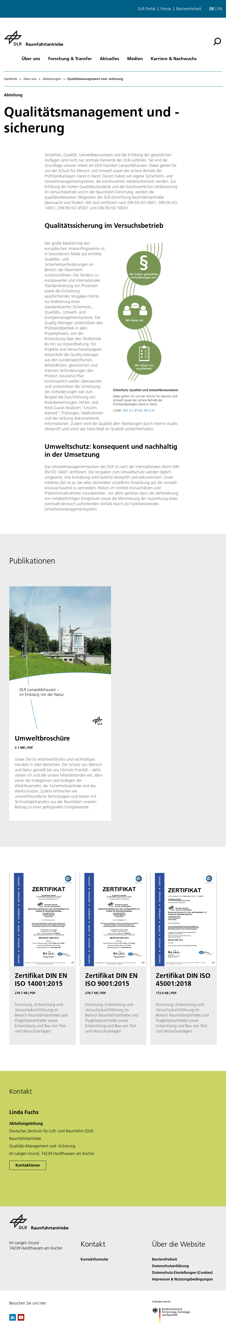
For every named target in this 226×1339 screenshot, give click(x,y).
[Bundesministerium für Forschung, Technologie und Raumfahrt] (173, 1326)
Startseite (10, 78)
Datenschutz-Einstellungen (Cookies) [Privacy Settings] (182, 1272)
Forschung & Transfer (70, 58)
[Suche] (217, 42)
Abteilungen (52, 78)
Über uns (31, 58)
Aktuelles (109, 58)
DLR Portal (146, 8)
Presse (166, 8)
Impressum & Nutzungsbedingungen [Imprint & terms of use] (182, 1279)
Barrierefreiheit (188, 8)
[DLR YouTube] (21, 1319)
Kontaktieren (27, 1165)
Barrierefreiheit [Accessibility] (164, 1259)
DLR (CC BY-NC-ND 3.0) (138, 410)
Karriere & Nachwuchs (174, 58)
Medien (135, 58)
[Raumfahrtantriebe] (33, 38)
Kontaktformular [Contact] (94, 1259)
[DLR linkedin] (12, 1319)
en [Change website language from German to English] (219, 8)
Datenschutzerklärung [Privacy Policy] (170, 1265)
